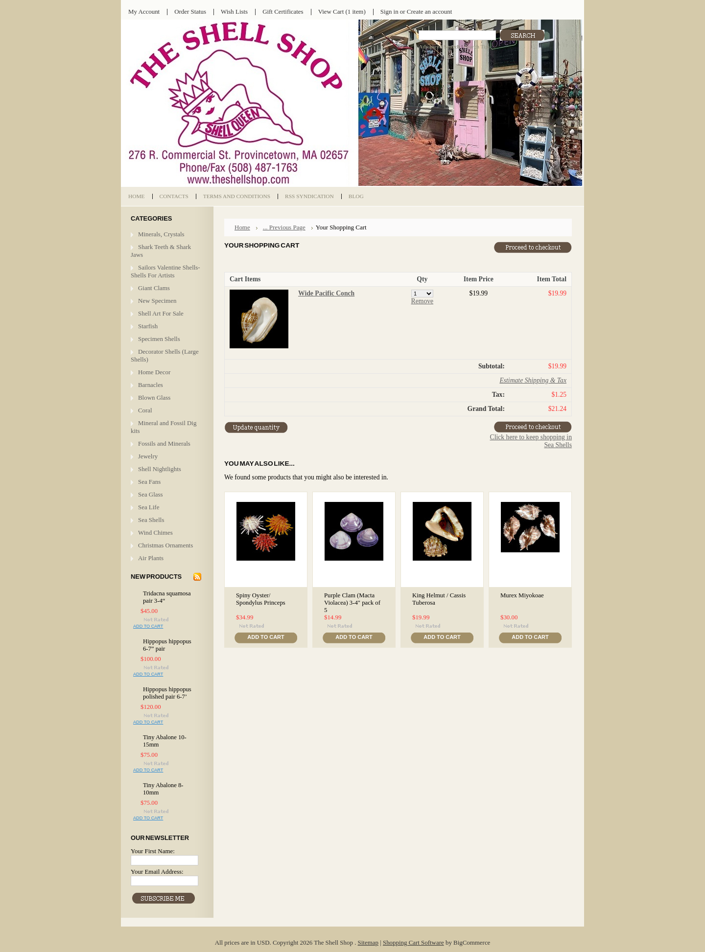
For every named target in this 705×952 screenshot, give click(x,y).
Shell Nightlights (159, 469)
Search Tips (477, 46)
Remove (422, 301)
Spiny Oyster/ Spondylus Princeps (260, 599)
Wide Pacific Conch (326, 293)
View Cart (342, 11)
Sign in (389, 11)
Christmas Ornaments (165, 545)
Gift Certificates (283, 11)
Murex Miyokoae (522, 595)
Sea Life (148, 507)
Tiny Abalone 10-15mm (165, 741)
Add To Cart (148, 626)
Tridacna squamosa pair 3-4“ (167, 597)
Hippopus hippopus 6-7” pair (167, 645)
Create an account (429, 11)
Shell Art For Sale (161, 313)
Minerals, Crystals (161, 234)
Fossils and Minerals (164, 443)
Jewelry (148, 456)
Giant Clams (154, 288)
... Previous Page (284, 227)
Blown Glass (154, 397)
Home (242, 227)
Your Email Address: (157, 871)
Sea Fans (149, 481)
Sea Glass (150, 494)
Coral (145, 410)
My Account (144, 11)
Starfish (148, 326)
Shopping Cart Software (413, 942)
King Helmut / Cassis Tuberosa (439, 599)
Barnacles (150, 384)
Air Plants (151, 558)
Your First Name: (153, 851)
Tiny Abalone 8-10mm (163, 789)
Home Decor (154, 372)
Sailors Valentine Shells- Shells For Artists (165, 271)
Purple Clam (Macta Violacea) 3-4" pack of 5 (352, 602)
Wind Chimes (155, 532)
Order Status (190, 11)
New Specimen (157, 300)
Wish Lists (234, 11)
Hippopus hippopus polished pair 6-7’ (167, 693)
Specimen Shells (159, 338)
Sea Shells (151, 519)
